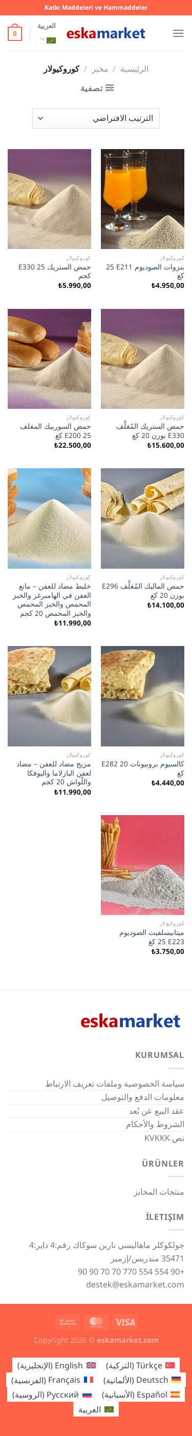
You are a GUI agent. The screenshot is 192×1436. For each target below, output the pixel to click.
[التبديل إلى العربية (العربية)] (95, 1409)
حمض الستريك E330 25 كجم (54, 271)
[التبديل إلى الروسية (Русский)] (51, 1394)
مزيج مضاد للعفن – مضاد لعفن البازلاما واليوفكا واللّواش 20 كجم (53, 772)
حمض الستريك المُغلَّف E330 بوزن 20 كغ (150, 431)
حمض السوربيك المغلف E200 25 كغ (55, 431)
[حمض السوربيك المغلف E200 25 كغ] (49, 359)
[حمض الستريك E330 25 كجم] (49, 199)
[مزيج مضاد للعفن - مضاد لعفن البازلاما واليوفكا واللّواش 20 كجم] (49, 696)
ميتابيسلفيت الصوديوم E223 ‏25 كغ (151, 937)
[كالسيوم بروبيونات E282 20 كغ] (142, 696)
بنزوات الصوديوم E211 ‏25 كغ (145, 271)
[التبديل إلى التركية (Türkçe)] (140, 1365)
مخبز (100, 68)
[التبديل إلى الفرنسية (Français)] (52, 1379)
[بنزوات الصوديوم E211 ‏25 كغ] (142, 199)
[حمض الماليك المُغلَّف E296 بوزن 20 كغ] (142, 518)
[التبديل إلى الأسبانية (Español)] (141, 1394)
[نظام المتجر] (95, 118)
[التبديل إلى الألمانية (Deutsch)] (142, 1379)
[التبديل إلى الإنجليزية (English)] (56, 1365)
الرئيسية (134, 68)
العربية (46, 34)
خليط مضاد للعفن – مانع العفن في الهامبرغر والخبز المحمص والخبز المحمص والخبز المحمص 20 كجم (52, 599)
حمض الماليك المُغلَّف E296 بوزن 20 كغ (143, 590)
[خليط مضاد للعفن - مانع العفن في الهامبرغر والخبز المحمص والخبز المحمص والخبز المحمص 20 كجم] (49, 518)
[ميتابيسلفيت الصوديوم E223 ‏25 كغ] (142, 865)
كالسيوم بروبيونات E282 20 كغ (142, 768)
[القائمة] (178, 33)
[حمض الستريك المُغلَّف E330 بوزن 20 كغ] (142, 359)
